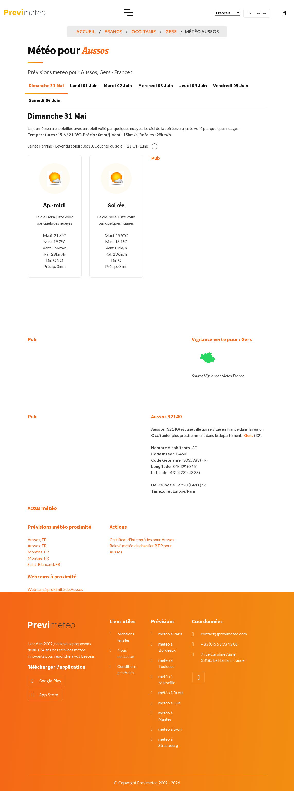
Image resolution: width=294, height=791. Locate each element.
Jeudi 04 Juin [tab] (193, 85)
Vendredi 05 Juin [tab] (230, 85)
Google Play (50, 681)
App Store (48, 695)
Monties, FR (38, 551)
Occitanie (143, 31)
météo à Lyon (170, 729)
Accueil (85, 31)
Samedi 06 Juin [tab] (44, 100)
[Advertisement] (178, 245)
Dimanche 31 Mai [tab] (46, 85)
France (113, 31)
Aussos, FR (37, 539)
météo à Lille (169, 702)
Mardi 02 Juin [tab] (118, 85)
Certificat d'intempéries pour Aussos (142, 539)
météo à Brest (170, 692)
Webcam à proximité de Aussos (55, 589)
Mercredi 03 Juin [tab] (155, 85)
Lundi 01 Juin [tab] (84, 85)
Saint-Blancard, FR (44, 564)
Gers (171, 31)
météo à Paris (170, 633)
